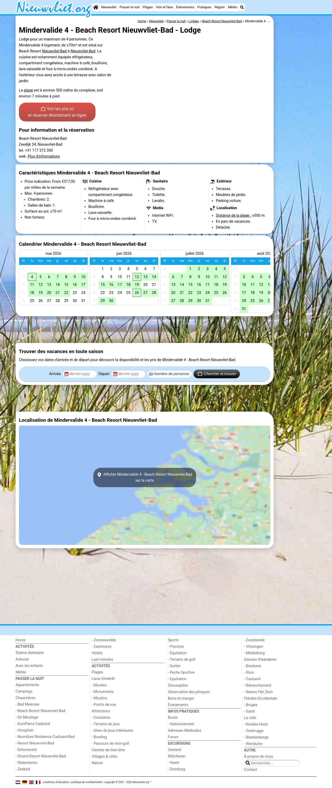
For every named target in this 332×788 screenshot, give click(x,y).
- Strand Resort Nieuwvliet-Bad (41, 756)
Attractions (101, 711)
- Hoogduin (25, 730)
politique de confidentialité (86, 782)
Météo (232, 7)
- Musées (99, 685)
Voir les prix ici (57, 112)
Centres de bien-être (108, 750)
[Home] (95, 7)
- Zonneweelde (104, 640)
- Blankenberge (256, 737)
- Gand (249, 711)
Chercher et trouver (217, 373)
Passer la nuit (130, 7)
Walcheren (176, 756)
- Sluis (249, 672)
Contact (250, 770)
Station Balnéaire (30, 653)
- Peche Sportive (181, 672)
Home (21, 640)
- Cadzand (252, 679)
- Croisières (101, 717)
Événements (185, 7)
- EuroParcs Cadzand (33, 724)
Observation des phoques (189, 692)
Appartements (27, 685)
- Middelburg (254, 653)
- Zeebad (23, 769)
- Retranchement (257, 685)
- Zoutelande (254, 640)
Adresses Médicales (184, 730)
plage (28, 90)
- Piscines (176, 646)
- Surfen (174, 666)
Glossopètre (178, 685)
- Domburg (176, 769)
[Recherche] (242, 7)
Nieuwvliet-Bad (54, 51)
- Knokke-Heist (256, 724)
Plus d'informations (44, 156)
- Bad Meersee (27, 704)
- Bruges (251, 705)
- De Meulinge (27, 717)
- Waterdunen (27, 763)
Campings (24, 691)
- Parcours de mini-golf (110, 743)
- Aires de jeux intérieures (112, 730)
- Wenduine (253, 744)
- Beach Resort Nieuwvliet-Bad (40, 711)
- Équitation (177, 653)
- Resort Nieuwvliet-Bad (35, 743)
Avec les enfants (29, 666)
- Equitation (177, 679)
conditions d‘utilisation (56, 782)
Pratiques (204, 7)
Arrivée (55, 374)
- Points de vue (104, 704)
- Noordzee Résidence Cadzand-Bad (45, 737)
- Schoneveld (26, 750)
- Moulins (99, 698)
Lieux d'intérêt (103, 679)
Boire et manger (181, 698)
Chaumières (26, 698)
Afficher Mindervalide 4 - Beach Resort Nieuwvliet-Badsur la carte (144, 477)
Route (172, 717)
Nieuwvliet (108, 7)
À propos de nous (258, 756)
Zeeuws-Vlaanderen (260, 659)
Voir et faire (164, 7)
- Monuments (103, 691)
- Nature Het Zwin (258, 692)
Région (220, 7)
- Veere (173, 763)
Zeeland (174, 750)
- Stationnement (181, 724)
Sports (173, 640)
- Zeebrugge (254, 731)
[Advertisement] (295, 135)
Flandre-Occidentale (260, 698)
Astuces (22, 659)
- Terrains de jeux (106, 724)
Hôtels (97, 653)
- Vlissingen (253, 646)
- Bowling (99, 737)
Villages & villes (104, 756)
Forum (173, 737)
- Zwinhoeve (102, 646)
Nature (97, 763)
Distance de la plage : (233, 215)
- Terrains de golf (182, 659)
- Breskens (252, 666)
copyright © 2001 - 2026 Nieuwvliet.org (126, 782)
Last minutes (102, 659)
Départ (104, 374)
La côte (250, 718)
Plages (148, 7)
